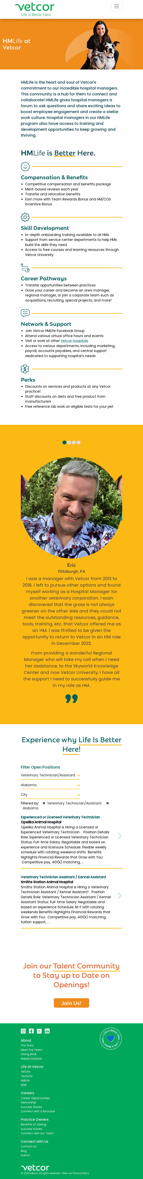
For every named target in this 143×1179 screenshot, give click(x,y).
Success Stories (31, 1107)
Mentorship (28, 1102)
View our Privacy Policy (75, 1173)
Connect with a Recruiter (38, 1111)
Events (25, 1155)
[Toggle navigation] (116, 6)
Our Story (27, 1045)
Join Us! (71, 1002)
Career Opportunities (35, 1098)
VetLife (25, 1072)
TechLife (27, 1076)
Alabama (50, 785)
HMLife (25, 1080)
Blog (24, 1151)
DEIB (23, 1085)
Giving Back (29, 1054)
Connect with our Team (37, 1133)
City (50, 794)
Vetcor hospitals (74, 340)
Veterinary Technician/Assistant (50, 775)
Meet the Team (31, 1050)
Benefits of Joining (33, 1124)
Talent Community (86, 965)
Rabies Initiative (31, 1059)
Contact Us (28, 1146)
